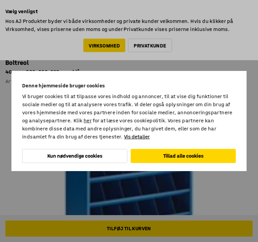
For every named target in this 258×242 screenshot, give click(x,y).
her (87, 120)
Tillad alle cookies (183, 156)
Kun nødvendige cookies (74, 156)
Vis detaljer (137, 136)
